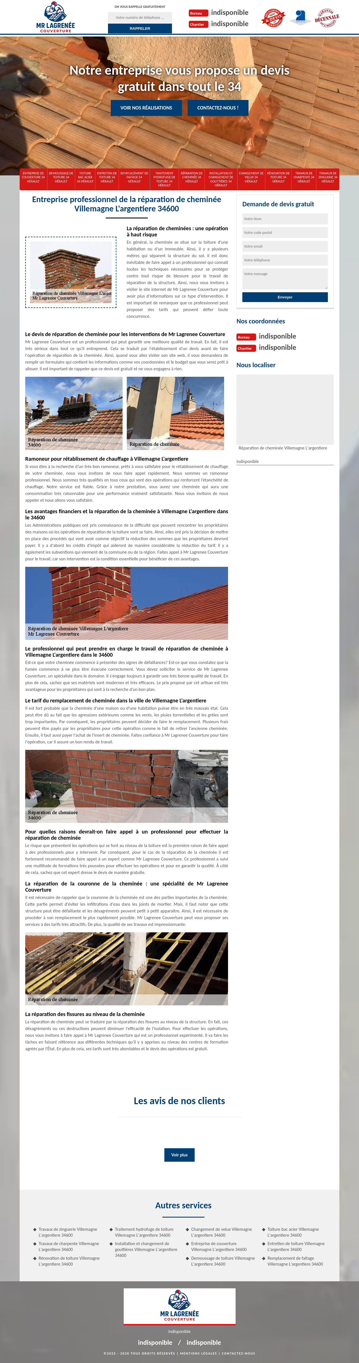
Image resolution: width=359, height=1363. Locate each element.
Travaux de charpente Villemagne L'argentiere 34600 (69, 1246)
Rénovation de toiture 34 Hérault (278, 177)
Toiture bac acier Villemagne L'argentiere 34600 (293, 1232)
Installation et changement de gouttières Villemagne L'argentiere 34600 (146, 1249)
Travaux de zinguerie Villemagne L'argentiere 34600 (68, 1232)
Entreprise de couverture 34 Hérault (33, 177)
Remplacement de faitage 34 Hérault (134, 177)
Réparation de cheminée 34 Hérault (192, 177)
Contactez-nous (238, 1353)
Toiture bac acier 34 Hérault (85, 177)
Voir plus (179, 1154)
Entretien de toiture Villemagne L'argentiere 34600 (296, 1246)
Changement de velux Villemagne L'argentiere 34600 (221, 1232)
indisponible (229, 12)
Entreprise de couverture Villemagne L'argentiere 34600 (219, 1246)
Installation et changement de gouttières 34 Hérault (221, 179)
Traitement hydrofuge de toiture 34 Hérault (164, 179)
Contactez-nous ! (218, 108)
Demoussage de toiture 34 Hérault (61, 177)
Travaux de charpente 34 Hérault (304, 177)
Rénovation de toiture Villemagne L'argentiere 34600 (69, 1261)
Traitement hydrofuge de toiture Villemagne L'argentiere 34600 (144, 1232)
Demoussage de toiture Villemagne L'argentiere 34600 (223, 1261)
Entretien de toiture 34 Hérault (107, 177)
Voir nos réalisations (146, 108)
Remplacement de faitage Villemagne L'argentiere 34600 (295, 1261)
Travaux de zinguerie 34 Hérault (327, 177)
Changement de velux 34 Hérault (251, 177)
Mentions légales (198, 1353)
